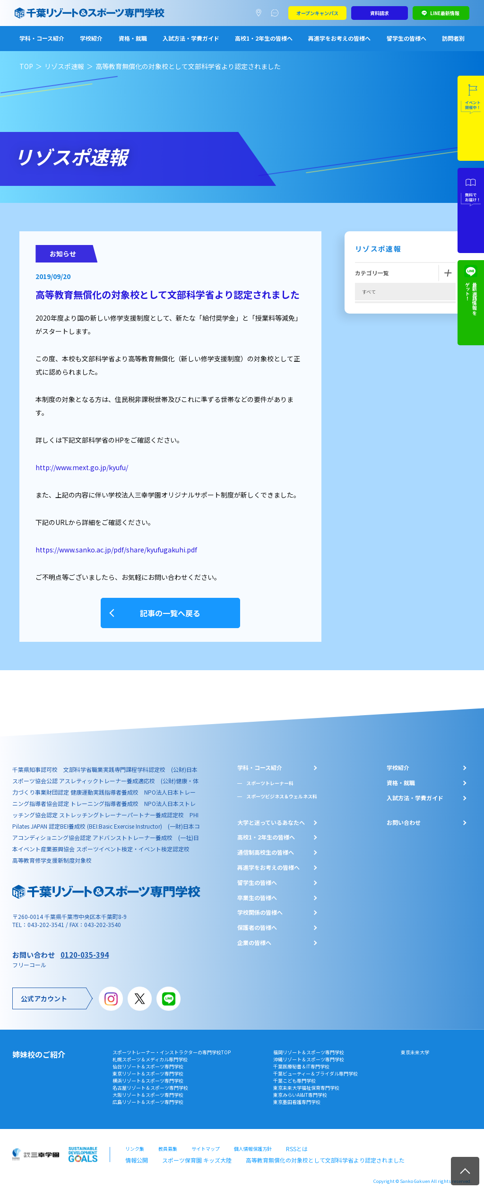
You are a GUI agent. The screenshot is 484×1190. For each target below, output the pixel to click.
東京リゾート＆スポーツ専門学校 (147, 1067)
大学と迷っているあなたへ (271, 816)
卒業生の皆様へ (257, 891)
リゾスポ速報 (64, 66)
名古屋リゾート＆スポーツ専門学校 (150, 1081)
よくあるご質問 (277, 13)
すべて (369, 291)
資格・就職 (133, 38)
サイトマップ (205, 1141)
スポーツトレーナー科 (270, 776)
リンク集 (134, 1141)
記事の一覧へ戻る (170, 609)
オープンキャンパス (317, 13)
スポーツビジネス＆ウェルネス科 (281, 790)
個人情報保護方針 (253, 1141)
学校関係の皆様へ (260, 906)
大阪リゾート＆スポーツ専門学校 (147, 1088)
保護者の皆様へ (257, 922)
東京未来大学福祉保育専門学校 (306, 1081)
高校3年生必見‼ (379, 366)
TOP (26, 66)
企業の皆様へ (254, 936)
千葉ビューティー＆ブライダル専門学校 (315, 1067)
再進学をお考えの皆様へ (339, 38)
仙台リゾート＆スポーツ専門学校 (147, 1060)
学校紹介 (91, 38)
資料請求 (379, 13)
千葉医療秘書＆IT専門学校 (301, 1060)
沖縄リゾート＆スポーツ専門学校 (308, 1053)
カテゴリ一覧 (372, 273)
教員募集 (167, 1141)
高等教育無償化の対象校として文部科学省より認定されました (296, 1151)
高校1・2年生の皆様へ (264, 38)
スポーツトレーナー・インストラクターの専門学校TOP (171, 1046)
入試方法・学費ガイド (191, 38)
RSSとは (295, 1141)
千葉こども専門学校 (294, 1074)
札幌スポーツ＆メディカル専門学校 (150, 1053)
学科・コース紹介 (41, 38)
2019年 (370, 385)
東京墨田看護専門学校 (296, 1095)
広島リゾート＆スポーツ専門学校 (147, 1095)
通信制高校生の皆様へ (265, 846)
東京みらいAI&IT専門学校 (300, 1088)
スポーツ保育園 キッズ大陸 (187, 1151)
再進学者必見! (377, 328)
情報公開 (134, 1151)
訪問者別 (453, 38)
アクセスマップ (261, 13)
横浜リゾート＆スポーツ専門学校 (147, 1074)
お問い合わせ (404, 816)
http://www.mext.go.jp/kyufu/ (81, 467)
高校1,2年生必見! (380, 347)
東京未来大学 (415, 1046)
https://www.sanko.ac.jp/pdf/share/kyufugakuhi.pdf (116, 549)
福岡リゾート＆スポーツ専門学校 (308, 1046)
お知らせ (371, 404)
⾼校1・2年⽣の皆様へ (266, 831)
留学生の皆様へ (406, 38)
